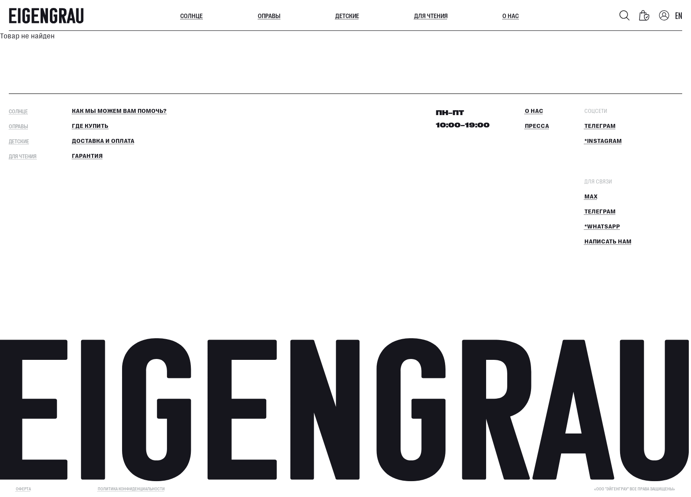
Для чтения (431, 15)
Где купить (90, 126)
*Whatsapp (602, 227)
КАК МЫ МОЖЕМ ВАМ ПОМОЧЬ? (119, 111)
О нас (510, 15)
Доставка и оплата (103, 141)
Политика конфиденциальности (131, 488)
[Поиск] (624, 15)
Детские (347, 15)
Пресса (537, 126)
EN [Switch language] (678, 15)
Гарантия (87, 156)
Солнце (191, 15)
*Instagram (603, 141)
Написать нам (608, 242)
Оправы (269, 15)
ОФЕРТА (23, 488)
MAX (591, 197)
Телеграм (600, 126)
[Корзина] (644, 15)
